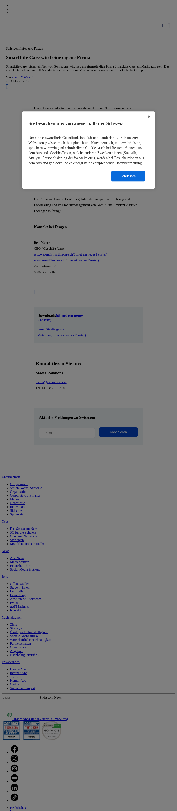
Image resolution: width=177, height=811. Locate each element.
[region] (88, 150)
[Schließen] (149, 116)
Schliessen (128, 176)
